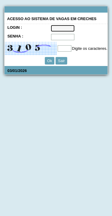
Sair (61, 60)
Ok (49, 60)
